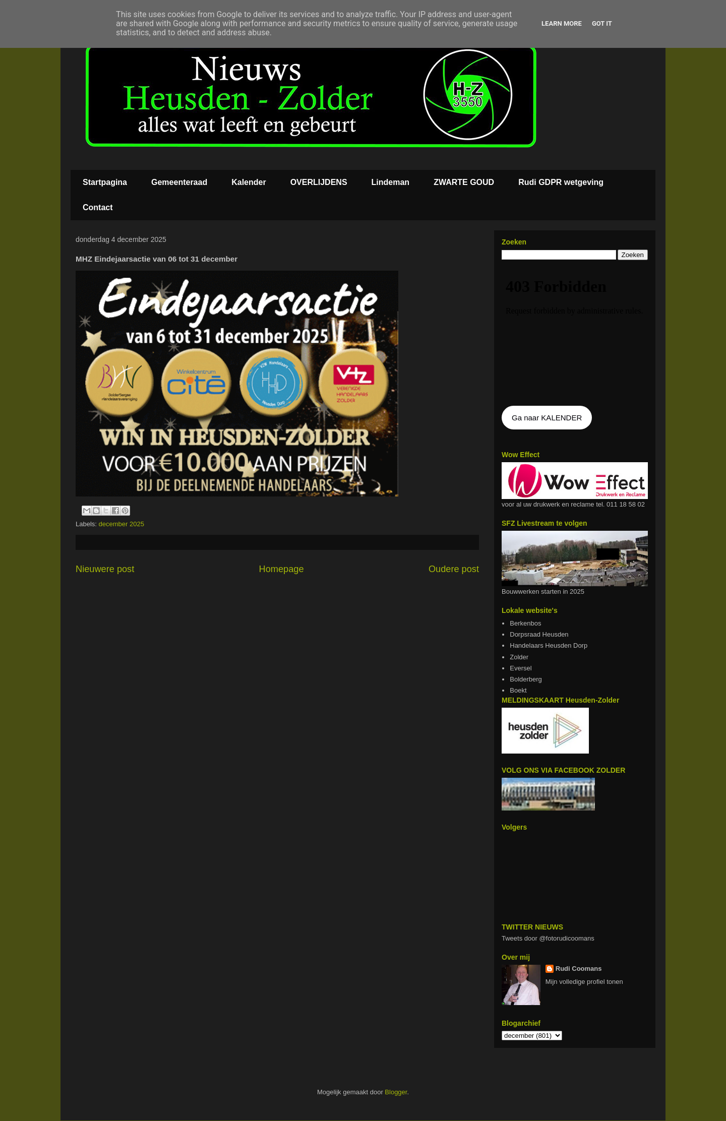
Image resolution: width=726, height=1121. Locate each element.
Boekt (518, 690)
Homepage (281, 569)
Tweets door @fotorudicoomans (548, 938)
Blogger (396, 1092)
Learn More (561, 23)
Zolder (519, 657)
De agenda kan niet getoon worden (575, 333)
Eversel (520, 668)
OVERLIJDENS (318, 182)
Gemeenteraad (179, 182)
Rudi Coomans (579, 968)
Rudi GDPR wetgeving (560, 182)
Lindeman (391, 182)
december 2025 (121, 524)
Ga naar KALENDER (547, 417)
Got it (602, 23)
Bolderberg (526, 679)
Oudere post (454, 569)
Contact (98, 207)
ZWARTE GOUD (464, 182)
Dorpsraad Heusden (539, 634)
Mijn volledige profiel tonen (584, 981)
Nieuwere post (105, 569)
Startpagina (105, 182)
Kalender (248, 182)
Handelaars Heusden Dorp (548, 645)
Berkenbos (525, 623)
